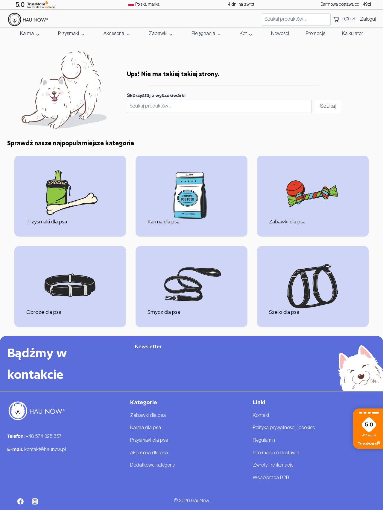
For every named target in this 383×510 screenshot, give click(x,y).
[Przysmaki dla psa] (70, 196)
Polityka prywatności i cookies (284, 428)
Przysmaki (68, 34)
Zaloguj (368, 19)
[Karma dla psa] (191, 196)
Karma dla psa (145, 428)
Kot (243, 34)
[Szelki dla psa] (313, 286)
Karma (27, 34)
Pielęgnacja (203, 34)
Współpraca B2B (271, 478)
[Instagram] (35, 501)
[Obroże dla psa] (70, 286)
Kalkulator (352, 34)
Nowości (280, 34)
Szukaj (328, 106)
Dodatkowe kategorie (152, 465)
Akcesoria (114, 34)
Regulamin (264, 440)
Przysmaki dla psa (149, 440)
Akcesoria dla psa (149, 453)
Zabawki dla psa (148, 416)
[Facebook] (20, 501)
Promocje (315, 34)
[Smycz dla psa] (191, 286)
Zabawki (158, 34)
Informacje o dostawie (276, 453)
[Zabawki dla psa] (313, 196)
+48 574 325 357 (44, 437)
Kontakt (261, 416)
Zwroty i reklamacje (273, 465)
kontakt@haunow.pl (45, 450)
